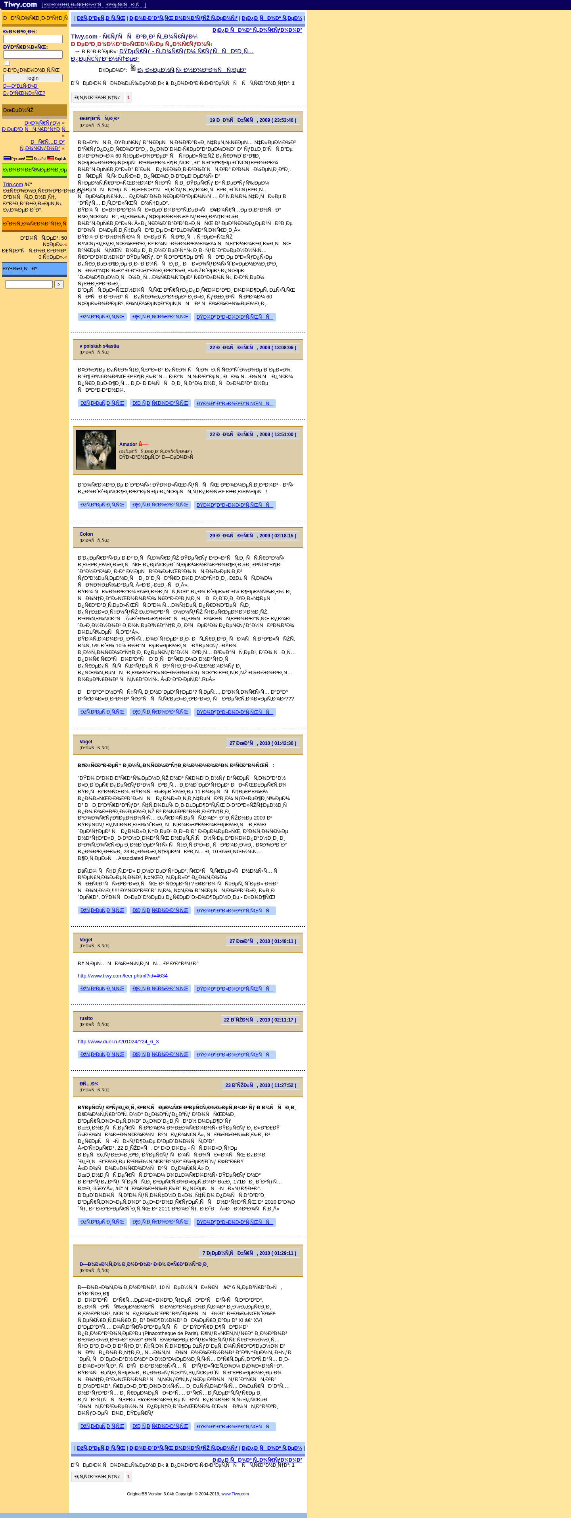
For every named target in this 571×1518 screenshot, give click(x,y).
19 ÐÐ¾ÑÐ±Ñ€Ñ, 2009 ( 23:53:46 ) (253, 120)
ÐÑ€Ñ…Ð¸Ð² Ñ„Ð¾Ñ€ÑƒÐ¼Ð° (42, 145)
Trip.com (13, 184)
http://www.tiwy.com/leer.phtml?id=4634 (123, 976)
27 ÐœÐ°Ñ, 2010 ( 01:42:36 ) (263, 743)
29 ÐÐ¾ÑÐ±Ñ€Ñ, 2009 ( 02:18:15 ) (253, 536)
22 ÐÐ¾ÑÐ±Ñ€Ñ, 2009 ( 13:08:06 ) (253, 347)
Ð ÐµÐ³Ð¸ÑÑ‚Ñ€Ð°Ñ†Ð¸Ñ (35, 129)
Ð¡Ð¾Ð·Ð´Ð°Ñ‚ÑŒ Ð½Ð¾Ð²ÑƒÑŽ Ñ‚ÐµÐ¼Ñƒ (183, 18)
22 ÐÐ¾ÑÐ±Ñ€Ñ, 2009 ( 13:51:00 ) (253, 434)
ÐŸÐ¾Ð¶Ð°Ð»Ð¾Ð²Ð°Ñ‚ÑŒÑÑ (235, 317)
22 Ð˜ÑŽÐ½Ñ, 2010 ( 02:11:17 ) (260, 1020)
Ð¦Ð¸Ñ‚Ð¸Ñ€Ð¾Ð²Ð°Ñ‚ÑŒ (160, 316)
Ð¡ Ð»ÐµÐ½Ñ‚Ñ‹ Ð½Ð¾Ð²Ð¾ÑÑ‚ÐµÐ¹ (192, 69)
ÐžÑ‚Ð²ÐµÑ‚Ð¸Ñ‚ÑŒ (101, 18)
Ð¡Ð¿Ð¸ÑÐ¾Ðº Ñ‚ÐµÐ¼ (272, 18)
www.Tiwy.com (235, 1493)
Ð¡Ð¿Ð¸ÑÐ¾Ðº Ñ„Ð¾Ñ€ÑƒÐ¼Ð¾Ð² (257, 30)
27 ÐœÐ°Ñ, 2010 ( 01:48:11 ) (263, 941)
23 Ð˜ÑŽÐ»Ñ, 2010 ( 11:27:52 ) (261, 1085)
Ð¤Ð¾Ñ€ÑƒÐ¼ (42, 123)
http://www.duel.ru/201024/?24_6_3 (118, 1042)
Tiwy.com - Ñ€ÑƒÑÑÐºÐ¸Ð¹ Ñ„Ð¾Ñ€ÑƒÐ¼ (134, 36)
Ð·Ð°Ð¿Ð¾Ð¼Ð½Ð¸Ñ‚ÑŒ (31, 70)
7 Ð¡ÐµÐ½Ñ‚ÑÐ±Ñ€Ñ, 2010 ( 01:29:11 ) (249, 1253)
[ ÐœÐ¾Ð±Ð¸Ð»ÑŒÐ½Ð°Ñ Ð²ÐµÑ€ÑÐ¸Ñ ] (94, 5)
